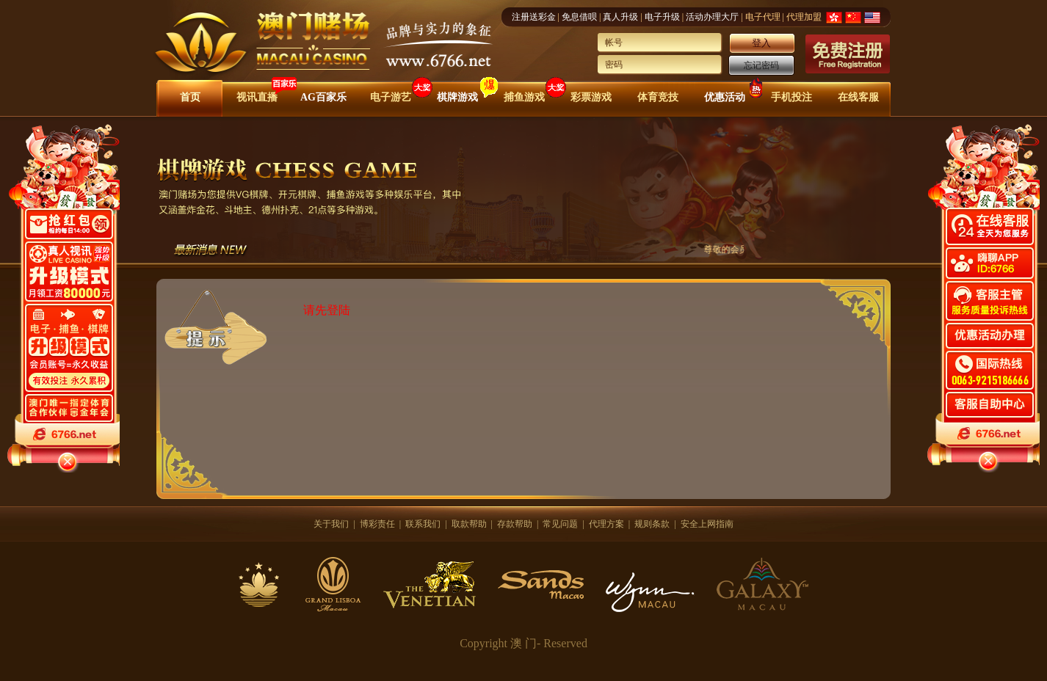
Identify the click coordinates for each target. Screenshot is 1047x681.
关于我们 (331, 524)
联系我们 (423, 524)
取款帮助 (469, 524)
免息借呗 (579, 17)
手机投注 (791, 97)
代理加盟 (804, 17)
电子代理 (762, 17)
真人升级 (620, 17)
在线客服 (858, 97)
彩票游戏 (591, 97)
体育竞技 (657, 97)
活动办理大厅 (712, 17)
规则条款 (652, 524)
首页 (190, 97)
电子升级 (662, 17)
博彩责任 (377, 524)
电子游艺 (390, 97)
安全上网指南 (707, 524)
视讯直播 (257, 97)
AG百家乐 (323, 97)
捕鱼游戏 (524, 97)
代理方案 (606, 524)
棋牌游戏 (457, 97)
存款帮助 (514, 524)
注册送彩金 (534, 17)
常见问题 (560, 524)
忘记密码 (761, 65)
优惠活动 (724, 97)
